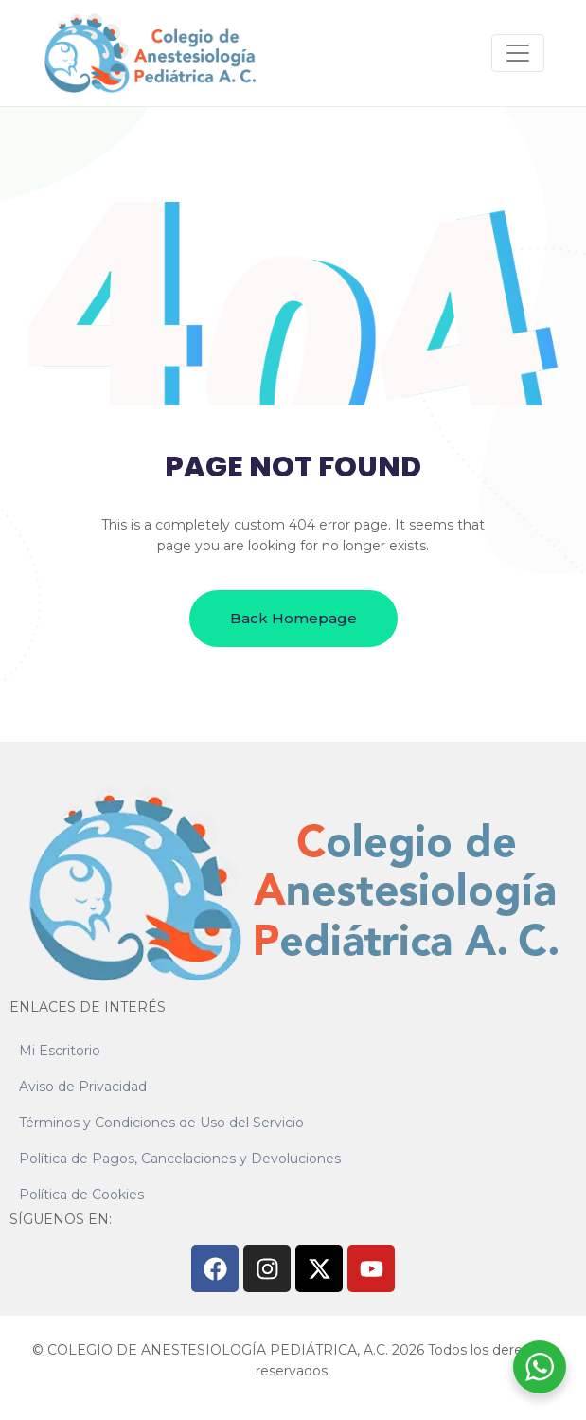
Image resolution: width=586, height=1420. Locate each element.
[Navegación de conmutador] (517, 53)
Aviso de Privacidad (83, 1086)
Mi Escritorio (59, 1050)
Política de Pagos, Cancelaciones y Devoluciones (180, 1158)
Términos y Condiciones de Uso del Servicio (161, 1122)
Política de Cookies (81, 1194)
